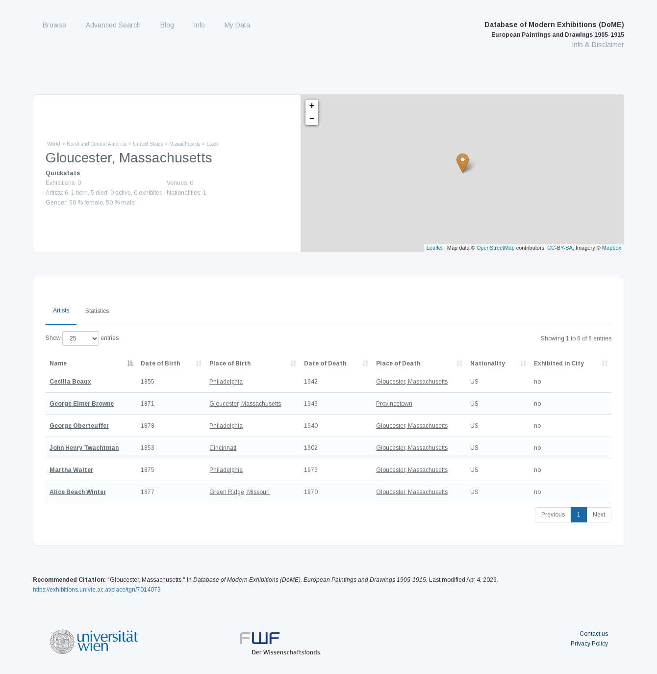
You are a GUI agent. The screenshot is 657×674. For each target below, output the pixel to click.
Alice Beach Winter (78, 492)
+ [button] (312, 106)
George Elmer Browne (82, 403)
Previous (553, 514)
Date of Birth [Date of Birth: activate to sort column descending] (160, 363)
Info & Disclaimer (598, 45)
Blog (167, 25)
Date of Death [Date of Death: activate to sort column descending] (325, 363)
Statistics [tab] (97, 311)
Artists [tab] (61, 310)
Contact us (594, 633)
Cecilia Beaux (70, 381)
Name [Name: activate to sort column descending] (58, 363)
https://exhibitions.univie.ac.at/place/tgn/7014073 (97, 589)
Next (599, 514)
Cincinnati (222, 447)
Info (199, 25)
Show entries (82, 338)
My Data (237, 25)
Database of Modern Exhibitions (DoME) (554, 29)
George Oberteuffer (79, 425)
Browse (54, 25)
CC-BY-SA (560, 248)
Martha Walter (71, 470)
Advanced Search (113, 25)
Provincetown (394, 403)
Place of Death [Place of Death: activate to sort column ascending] (398, 363)
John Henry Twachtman (84, 447)
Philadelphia (226, 381)
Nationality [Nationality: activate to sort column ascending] (487, 363)
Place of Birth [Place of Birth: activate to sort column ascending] (230, 363)
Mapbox (611, 248)
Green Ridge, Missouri (239, 492)
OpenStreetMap (496, 248)
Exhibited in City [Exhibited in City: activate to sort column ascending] (559, 363)
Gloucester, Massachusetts (412, 381)
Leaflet (435, 248)
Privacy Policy (589, 643)
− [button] (312, 119)
